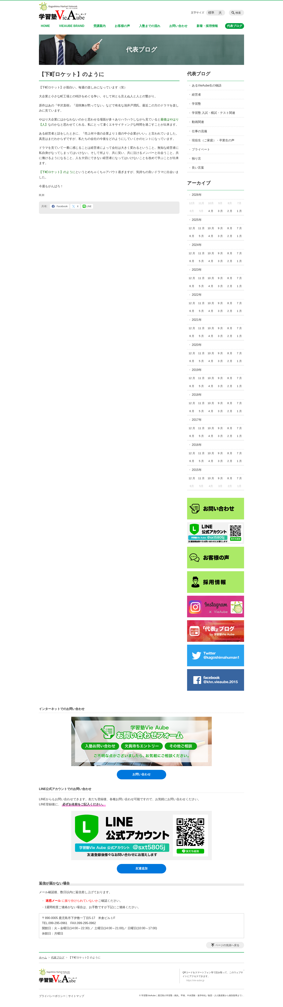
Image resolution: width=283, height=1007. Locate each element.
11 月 (201, 228)
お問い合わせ (178, 26)
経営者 (196, 94)
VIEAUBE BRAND (71, 26)
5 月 (201, 236)
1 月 (239, 210)
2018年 (197, 394)
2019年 (197, 369)
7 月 (239, 228)
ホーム (43, 957)
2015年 (197, 469)
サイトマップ (76, 996)
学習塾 (196, 103)
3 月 (220, 210)
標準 (211, 12)
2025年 (197, 219)
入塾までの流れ (149, 26)
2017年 (197, 419)
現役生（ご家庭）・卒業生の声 (213, 140)
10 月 (211, 228)
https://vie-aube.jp (195, 980)
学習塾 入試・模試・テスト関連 (213, 112)
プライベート (201, 149)
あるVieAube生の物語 (206, 85)
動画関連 (198, 122)
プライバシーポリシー (52, 996)
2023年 (197, 269)
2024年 (197, 244)
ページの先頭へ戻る (227, 945)
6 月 (191, 236)
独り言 (196, 158)
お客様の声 (122, 26)
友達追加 (141, 868)
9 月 (220, 228)
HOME (45, 26)
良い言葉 (198, 167)
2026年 (197, 194)
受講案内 (99, 26)
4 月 (210, 210)
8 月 (229, 228)
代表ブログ (234, 26)
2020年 (197, 344)
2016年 (197, 444)
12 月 (192, 228)
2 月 (229, 210)
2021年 (197, 319)
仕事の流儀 (199, 131)
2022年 (197, 294)
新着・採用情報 (207, 26)
